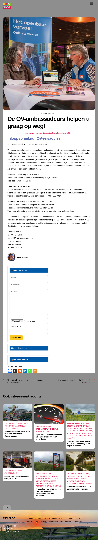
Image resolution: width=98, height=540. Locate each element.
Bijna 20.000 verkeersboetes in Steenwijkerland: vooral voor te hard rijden (49, 437)
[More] (35, 371)
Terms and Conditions (73, 521)
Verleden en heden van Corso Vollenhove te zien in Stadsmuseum (17, 433)
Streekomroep (11, 428)
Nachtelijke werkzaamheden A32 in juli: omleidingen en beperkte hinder (79, 443)
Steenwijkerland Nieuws (65, 133)
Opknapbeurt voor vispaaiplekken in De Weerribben (74, 381)
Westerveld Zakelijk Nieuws (79, 431)
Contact (44, 521)
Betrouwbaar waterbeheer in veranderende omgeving (79, 488)
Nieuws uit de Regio (49, 133)
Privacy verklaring (50, 518)
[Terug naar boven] (7, 507)
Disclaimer (62, 518)
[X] (15, 371)
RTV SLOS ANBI (33, 521)
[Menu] (91, 3)
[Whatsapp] (30, 371)
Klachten (37, 518)
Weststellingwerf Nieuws (79, 433)
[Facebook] (10, 371)
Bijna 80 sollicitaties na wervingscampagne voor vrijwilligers (25, 381)
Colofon (30, 518)
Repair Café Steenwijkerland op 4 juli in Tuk (16, 477)
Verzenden (16, 337)
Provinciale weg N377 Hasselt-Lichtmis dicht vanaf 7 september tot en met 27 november (49, 492)
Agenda (39, 133)
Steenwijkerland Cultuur (16, 423)
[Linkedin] (25, 371)
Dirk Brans (29, 133)
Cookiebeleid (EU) (56, 521)
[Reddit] (20, 371)
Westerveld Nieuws (83, 428)
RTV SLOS (8, 526)
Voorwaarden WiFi (75, 518)
